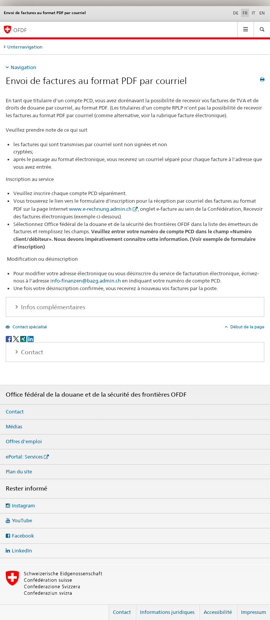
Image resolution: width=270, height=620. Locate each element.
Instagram (23, 505)
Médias (14, 426)
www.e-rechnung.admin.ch (100, 209)
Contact (15, 411)
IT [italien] (253, 13)
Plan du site (19, 471)
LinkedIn (22, 550)
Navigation (23, 67)
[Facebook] (9, 338)
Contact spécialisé (29, 326)
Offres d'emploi (24, 441)
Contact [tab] (31, 352)
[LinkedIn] (30, 338)
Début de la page (246, 326)
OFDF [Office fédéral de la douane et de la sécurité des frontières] (20, 30)
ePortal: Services (24, 457)
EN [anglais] (262, 13)
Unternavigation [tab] (24, 47)
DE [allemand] (235, 13)
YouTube (22, 520)
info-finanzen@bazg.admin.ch (85, 281)
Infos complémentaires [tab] (52, 307)
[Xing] (23, 338)
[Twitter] (16, 338)
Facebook (23, 536)
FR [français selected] (245, 13)
